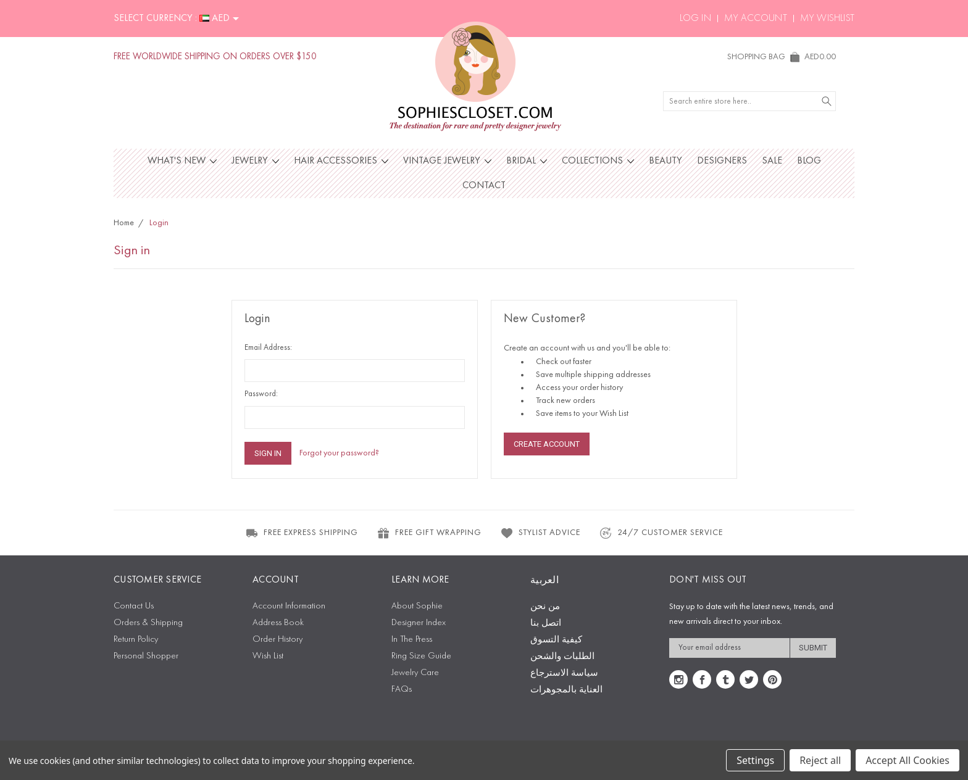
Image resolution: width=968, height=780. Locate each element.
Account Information (288, 606)
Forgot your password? (339, 453)
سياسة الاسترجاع (564, 673)
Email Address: (268, 348)
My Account (755, 18)
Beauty (665, 161)
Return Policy (136, 639)
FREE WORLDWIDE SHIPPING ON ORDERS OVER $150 (215, 57)
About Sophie (417, 606)
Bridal (526, 161)
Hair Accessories (341, 161)
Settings (755, 760)
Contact (484, 186)
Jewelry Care (415, 673)
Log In (695, 18)
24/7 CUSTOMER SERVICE (661, 533)
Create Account (547, 444)
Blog (809, 161)
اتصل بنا (545, 623)
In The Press (411, 639)
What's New (182, 161)
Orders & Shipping (148, 623)
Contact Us (134, 606)
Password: (261, 394)
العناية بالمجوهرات (566, 690)
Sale (772, 161)
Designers (722, 161)
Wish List (267, 656)
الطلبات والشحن (562, 657)
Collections (598, 161)
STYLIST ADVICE (540, 533)
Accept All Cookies (907, 760)
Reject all (820, 760)
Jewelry (255, 161)
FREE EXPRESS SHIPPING (301, 533)
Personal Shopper (146, 656)
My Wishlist (827, 18)
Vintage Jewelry (447, 161)
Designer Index (418, 623)
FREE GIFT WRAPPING (429, 533)
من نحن (545, 607)
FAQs (401, 689)
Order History (277, 639)
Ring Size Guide (421, 656)
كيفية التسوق (556, 640)
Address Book (278, 623)
